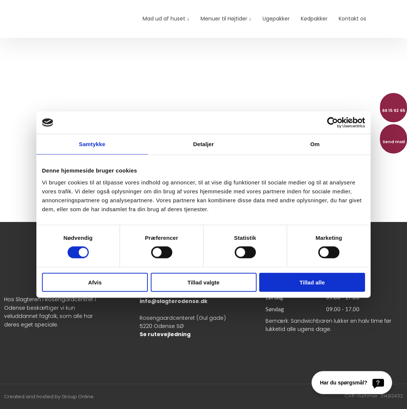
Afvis (95, 282)
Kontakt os (352, 18)
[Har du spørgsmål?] (352, 382)
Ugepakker (276, 18)
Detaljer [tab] (203, 144)
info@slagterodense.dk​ (174, 301)
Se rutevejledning (165, 334)
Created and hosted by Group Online (49, 396)
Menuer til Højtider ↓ (226, 18)
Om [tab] (314, 144)
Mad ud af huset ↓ (166, 18)
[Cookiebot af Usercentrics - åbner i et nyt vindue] (332, 122)
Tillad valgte (203, 282)
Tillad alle (312, 282)
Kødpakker (314, 18)
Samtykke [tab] (92, 144)
